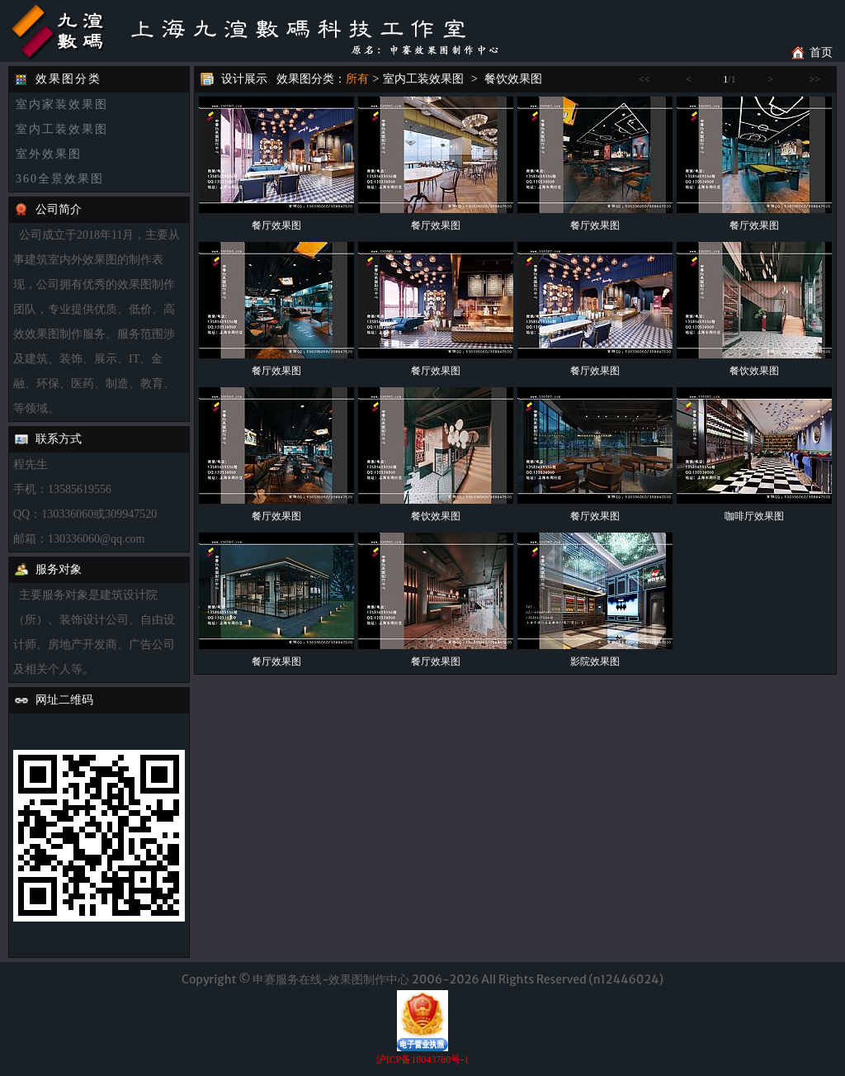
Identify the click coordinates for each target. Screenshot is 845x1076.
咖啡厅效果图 (754, 516)
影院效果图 (595, 661)
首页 (821, 52)
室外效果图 (49, 154)
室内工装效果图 (62, 129)
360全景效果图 (60, 179)
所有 (357, 79)
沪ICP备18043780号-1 (423, 1059)
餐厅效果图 (276, 225)
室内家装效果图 (62, 104)
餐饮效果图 (513, 79)
